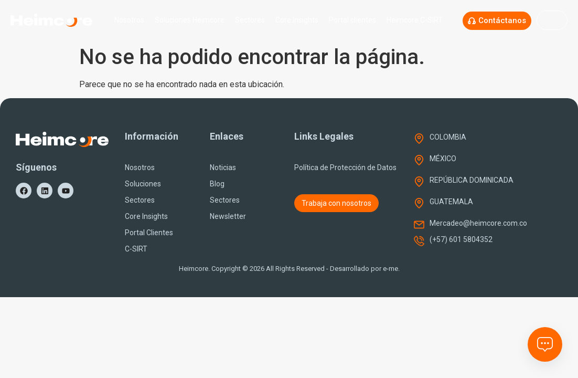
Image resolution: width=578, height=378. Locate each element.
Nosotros (129, 20)
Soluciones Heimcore (189, 20)
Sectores (250, 20)
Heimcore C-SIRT (417, 20)
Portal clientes (352, 20)
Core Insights (296, 20)
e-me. (391, 268)
